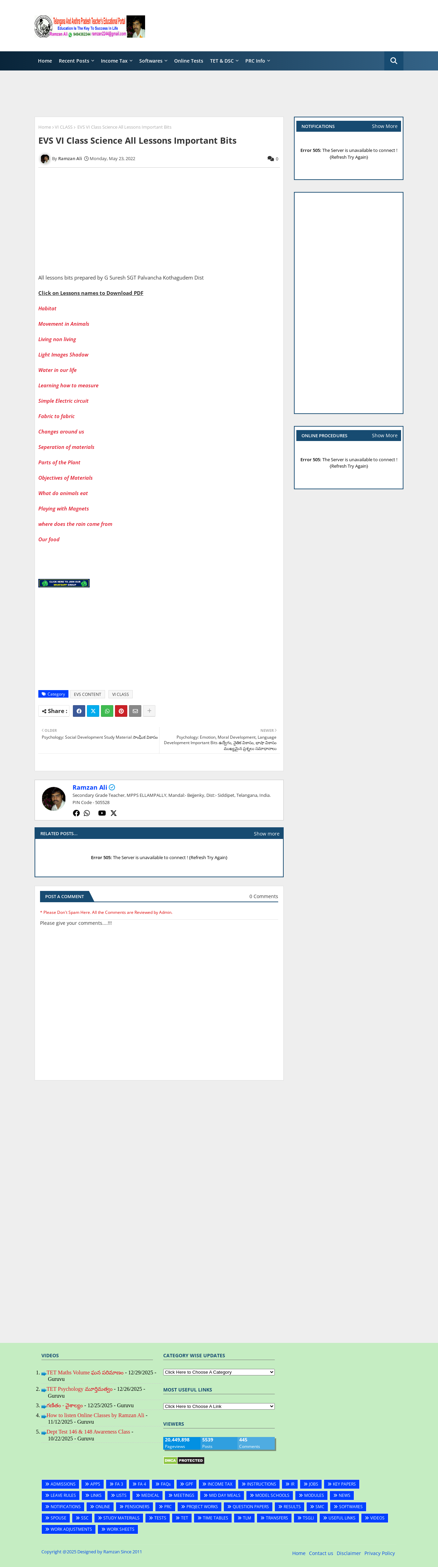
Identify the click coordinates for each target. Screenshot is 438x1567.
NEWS (344, 1495)
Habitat (47, 308)
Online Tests (188, 60)
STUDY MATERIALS (121, 1518)
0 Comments (263, 896)
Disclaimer (349, 1553)
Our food (49, 539)
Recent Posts (74, 60)
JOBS (313, 1484)
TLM (247, 1518)
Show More (385, 126)
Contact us (321, 1553)
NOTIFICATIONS (66, 1507)
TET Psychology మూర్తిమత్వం (80, 1389)
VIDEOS (377, 1518)
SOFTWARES (351, 1507)
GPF (189, 1484)
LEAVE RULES (63, 1495)
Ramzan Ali (90, 787)
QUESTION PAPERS (251, 1507)
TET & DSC (222, 60)
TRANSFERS (277, 1518)
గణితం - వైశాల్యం (65, 1405)
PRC (168, 1507)
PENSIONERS (137, 1507)
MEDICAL (150, 1495)
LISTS (121, 1495)
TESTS (160, 1518)
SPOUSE (58, 1518)
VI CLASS (64, 127)
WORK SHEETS (120, 1529)
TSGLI (308, 1518)
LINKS (96, 1495)
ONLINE (102, 1507)
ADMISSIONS (63, 1484)
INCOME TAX (220, 1484)
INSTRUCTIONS (261, 1484)
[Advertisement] (278, 25)
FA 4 (142, 1484)
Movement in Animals (64, 323)
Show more (267, 833)
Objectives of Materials (65, 477)
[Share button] (149, 711)
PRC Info (255, 60)
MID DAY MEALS (225, 1495)
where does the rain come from (75, 523)
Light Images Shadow (64, 354)
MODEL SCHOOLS (272, 1495)
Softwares (151, 60)
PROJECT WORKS (202, 1507)
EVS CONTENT (87, 694)
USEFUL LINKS (342, 1518)
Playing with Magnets (63, 508)
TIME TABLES (215, 1518)
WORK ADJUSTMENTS (71, 1529)
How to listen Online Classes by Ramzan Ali (95, 1415)
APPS (95, 1484)
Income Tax (114, 60)
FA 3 (119, 1484)
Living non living (57, 339)
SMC (319, 1507)
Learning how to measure (69, 385)
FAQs (166, 1484)
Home (45, 60)
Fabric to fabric (57, 416)
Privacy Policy (379, 1553)
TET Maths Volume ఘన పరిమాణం (85, 1372)
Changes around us (61, 431)
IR (292, 1484)
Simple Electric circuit (64, 400)
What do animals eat (63, 493)
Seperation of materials (66, 446)
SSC (85, 1518)
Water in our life (58, 369)
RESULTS (292, 1507)
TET (184, 1518)
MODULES (314, 1495)
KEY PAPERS (344, 1484)
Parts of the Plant (59, 462)
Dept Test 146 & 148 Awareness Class (88, 1432)
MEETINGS (184, 1495)
